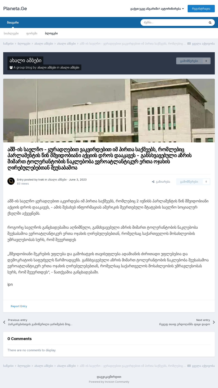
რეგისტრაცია (201, 8)
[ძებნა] (163, 22)
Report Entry (19, 306)
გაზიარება (161, 181)
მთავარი (13, 24)
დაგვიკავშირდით (109, 376)
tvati (41, 179)
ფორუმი (31, 33)
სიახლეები (11, 33)
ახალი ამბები (25, 60)
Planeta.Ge (15, 8)
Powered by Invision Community (109, 381)
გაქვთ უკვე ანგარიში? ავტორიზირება (157, 8)
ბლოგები (51, 33)
